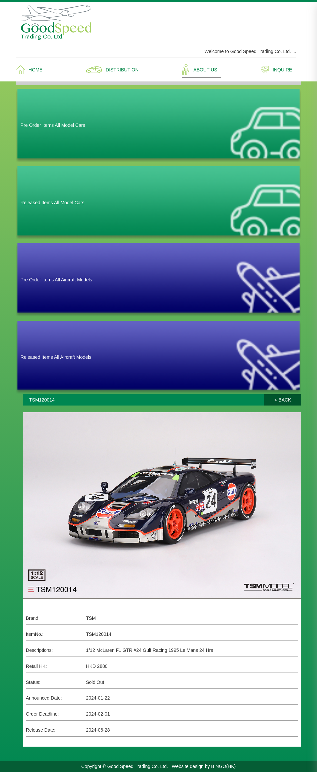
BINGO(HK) (223, 766)
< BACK (282, 400)
